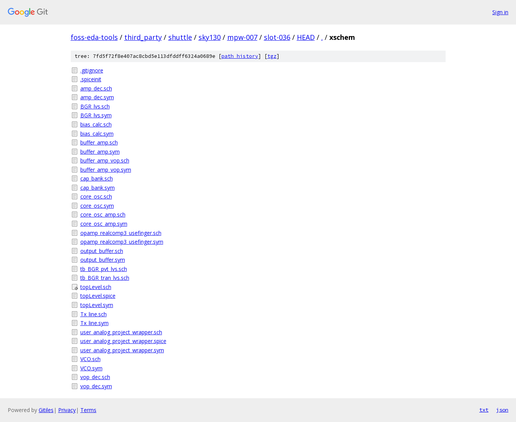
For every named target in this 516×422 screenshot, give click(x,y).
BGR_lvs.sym (96, 115)
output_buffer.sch (101, 251)
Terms (88, 410)
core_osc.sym (97, 205)
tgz (272, 56)
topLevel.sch (95, 287)
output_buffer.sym (102, 259)
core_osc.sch (96, 196)
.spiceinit (90, 79)
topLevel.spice (98, 295)
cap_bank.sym (97, 187)
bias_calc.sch (96, 124)
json (502, 409)
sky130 (210, 37)
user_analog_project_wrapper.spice (123, 341)
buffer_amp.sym (100, 151)
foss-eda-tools (94, 37)
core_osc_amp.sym (103, 223)
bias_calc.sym (97, 133)
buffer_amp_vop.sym (105, 169)
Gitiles (46, 410)
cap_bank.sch (96, 178)
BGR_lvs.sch (95, 106)
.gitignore (91, 70)
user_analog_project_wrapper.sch (121, 332)
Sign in (500, 12)
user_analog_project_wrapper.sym (122, 350)
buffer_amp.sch (99, 142)
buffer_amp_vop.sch (104, 160)
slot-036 (277, 37)
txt (483, 409)
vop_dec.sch (95, 377)
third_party (143, 37)
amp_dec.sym (97, 97)
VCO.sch (90, 359)
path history (239, 56)
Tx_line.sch (93, 314)
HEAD (306, 37)
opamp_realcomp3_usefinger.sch (120, 232)
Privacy (67, 410)
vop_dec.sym (96, 386)
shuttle (180, 37)
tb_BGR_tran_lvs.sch (104, 277)
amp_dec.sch (96, 88)
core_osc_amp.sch (102, 214)
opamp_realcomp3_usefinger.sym (121, 241)
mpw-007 (242, 37)
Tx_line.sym (94, 323)
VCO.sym (91, 368)
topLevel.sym (96, 305)
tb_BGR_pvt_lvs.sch (103, 269)
